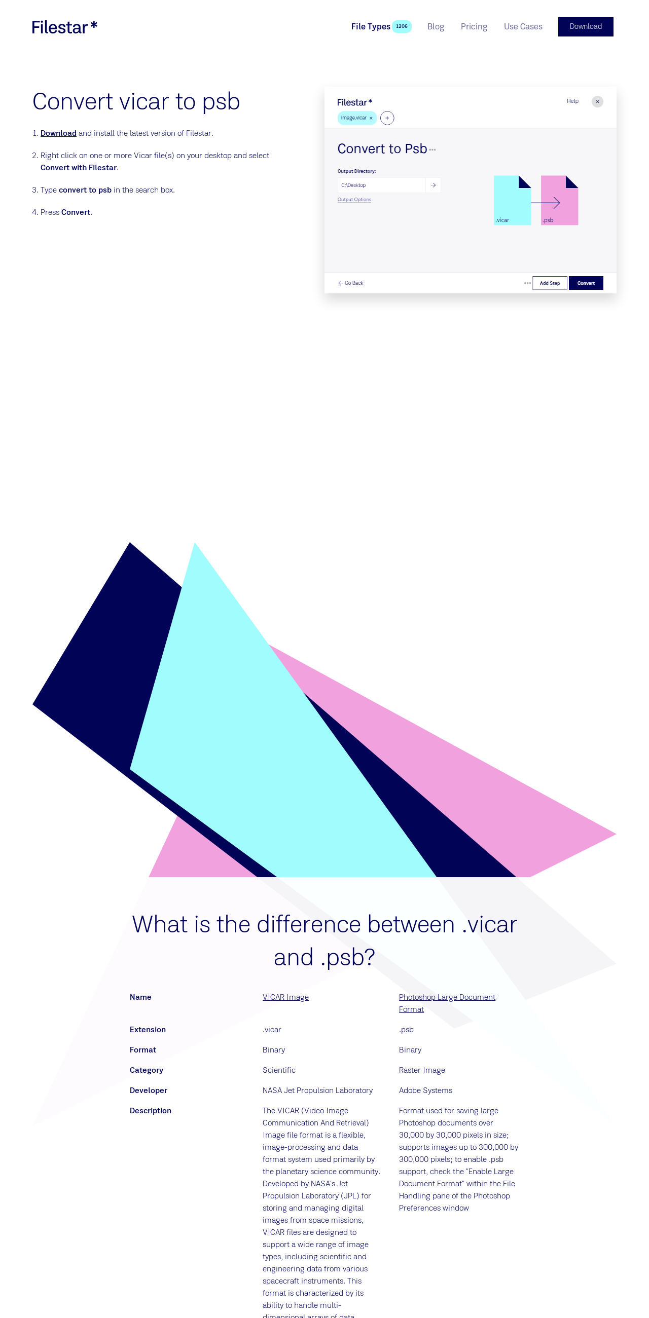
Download (59, 132)
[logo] (64, 26)
